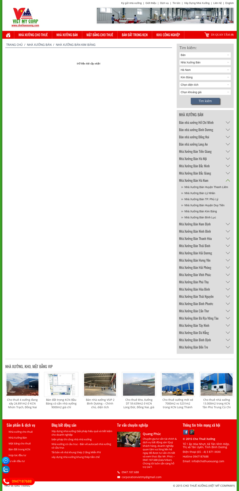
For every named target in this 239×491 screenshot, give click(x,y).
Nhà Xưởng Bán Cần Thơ (194, 311)
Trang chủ (14, 45)
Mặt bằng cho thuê (100, 34)
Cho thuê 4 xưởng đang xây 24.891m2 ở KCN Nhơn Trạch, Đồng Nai (22, 403)
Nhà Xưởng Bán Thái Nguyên (196, 296)
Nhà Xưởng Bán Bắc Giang (195, 173)
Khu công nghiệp (168, 34)
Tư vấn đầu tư (17, 461)
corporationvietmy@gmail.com (141, 477)
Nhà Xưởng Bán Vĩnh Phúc (195, 274)
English (229, 3)
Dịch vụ (164, 3)
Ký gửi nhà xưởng (131, 3)
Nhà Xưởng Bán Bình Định (195, 340)
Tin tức (176, 3)
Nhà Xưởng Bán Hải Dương (195, 253)
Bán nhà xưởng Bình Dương (196, 129)
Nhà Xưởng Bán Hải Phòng (195, 267)
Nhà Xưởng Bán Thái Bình (194, 245)
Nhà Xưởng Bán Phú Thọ (194, 282)
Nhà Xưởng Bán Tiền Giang (195, 151)
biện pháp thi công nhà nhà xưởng (72, 439)
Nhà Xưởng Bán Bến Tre (193, 347)
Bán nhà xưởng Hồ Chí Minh (196, 122)
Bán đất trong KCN (135, 34)
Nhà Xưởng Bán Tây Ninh (194, 325)
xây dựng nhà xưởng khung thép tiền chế (76, 457)
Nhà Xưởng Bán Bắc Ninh (194, 166)
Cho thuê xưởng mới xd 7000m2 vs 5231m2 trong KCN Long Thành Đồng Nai (177, 405)
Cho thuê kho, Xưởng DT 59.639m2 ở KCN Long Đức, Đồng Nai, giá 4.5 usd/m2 (138, 405)
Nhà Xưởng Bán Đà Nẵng (194, 332)
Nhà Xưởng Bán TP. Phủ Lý (201, 199)
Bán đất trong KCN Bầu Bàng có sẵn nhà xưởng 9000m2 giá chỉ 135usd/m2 (61, 405)
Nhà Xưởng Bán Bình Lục (200, 217)
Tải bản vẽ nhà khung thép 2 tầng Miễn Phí (76, 452)
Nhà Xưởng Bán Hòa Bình (194, 289)
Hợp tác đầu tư (17, 455)
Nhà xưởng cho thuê (33, 34)
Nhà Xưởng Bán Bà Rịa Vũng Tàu (198, 318)
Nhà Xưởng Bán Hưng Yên (194, 260)
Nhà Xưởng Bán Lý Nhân (200, 193)
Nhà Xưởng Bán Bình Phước (196, 303)
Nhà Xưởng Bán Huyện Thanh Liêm (206, 187)
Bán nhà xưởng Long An (193, 144)
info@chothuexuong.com (208, 461)
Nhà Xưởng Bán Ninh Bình (195, 231)
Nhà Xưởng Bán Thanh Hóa (195, 238)
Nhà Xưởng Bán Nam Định (195, 224)
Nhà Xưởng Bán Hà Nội (193, 158)
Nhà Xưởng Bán (67, 34)
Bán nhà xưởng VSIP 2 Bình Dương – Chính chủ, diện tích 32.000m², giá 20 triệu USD (100, 407)
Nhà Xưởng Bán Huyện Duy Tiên (205, 205)
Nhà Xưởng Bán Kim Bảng (201, 211)
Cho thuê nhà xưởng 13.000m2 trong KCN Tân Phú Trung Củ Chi (216, 403)
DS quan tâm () (222, 34)
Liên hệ (217, 3)
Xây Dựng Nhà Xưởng (197, 3)
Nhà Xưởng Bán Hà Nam (193, 180)
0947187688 (22, 481)
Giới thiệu (150, 3)
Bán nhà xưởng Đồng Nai (194, 137)
